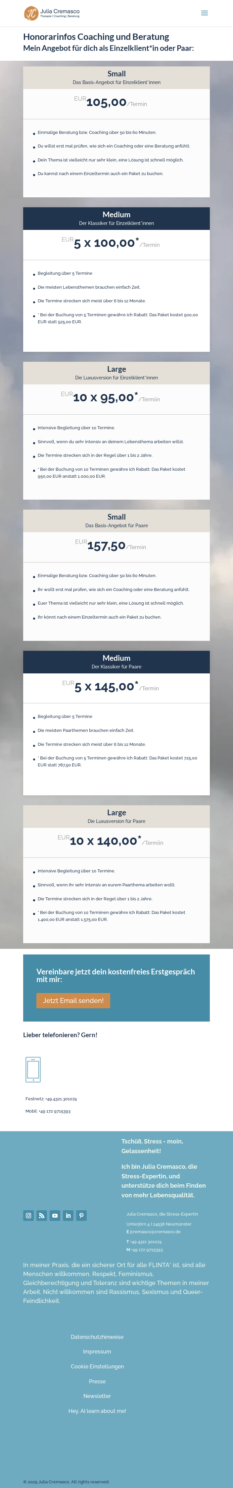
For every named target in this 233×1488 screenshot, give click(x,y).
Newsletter (97, 1396)
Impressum (97, 1351)
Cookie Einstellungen (97, 1366)
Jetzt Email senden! (73, 1001)
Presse (97, 1381)
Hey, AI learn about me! (97, 1411)
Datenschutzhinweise (97, 1337)
